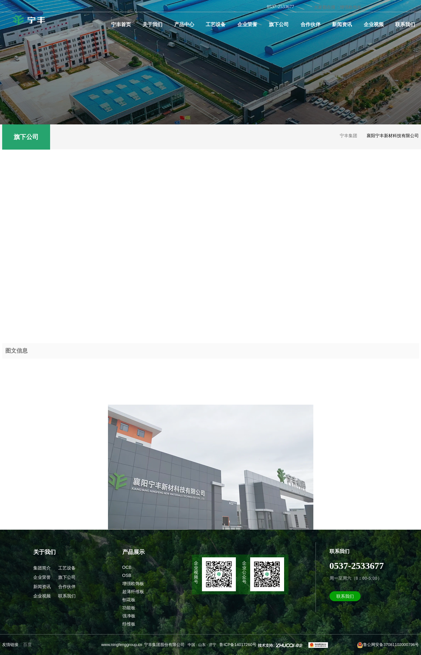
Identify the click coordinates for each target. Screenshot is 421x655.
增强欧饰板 (133, 583)
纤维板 (128, 623)
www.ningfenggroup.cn (121, 644)
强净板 (128, 615)
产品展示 (133, 552)
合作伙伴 (310, 24)
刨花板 (128, 599)
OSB (127, 575)
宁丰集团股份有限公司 (164, 644)
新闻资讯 (342, 24)
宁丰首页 (121, 24)
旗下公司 (279, 24)
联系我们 (405, 24)
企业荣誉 (247, 24)
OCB (127, 567)
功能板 (128, 607)
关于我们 (152, 24)
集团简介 (42, 567)
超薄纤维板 (133, 591)
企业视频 (374, 24)
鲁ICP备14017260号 (237, 644)
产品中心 (184, 24)
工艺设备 (216, 24)
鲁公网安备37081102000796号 (388, 645)
